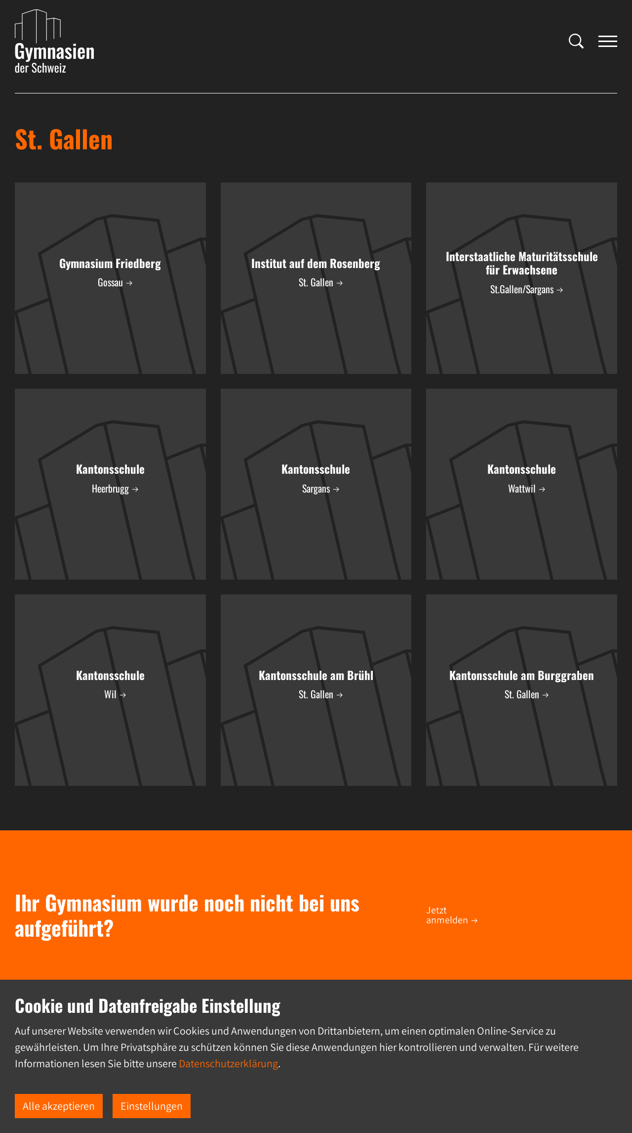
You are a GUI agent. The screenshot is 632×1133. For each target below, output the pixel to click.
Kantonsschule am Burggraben (521, 675)
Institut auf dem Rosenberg (315, 263)
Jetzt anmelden (447, 915)
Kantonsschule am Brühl (316, 675)
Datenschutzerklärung (228, 1063)
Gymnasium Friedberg (110, 263)
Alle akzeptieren (59, 1106)
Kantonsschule (110, 468)
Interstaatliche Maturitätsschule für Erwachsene (522, 263)
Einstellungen (151, 1106)
